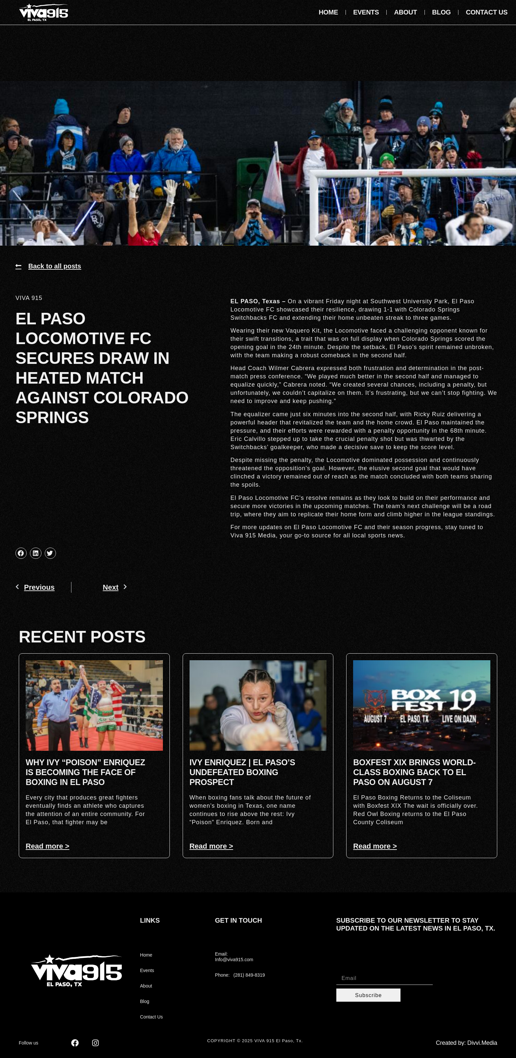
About (405, 12)
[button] (21, 553)
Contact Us (487, 12)
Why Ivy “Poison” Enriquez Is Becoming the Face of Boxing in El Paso (85, 772)
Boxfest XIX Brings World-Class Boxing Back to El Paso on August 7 (414, 772)
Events (366, 12)
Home (328, 12)
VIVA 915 (28, 298)
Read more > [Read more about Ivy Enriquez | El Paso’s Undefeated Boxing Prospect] (211, 846)
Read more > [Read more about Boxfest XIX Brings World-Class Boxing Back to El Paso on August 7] (375, 846)
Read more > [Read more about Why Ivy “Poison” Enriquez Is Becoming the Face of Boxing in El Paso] (47, 846)
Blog (441, 12)
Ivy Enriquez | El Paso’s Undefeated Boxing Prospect (242, 772)
